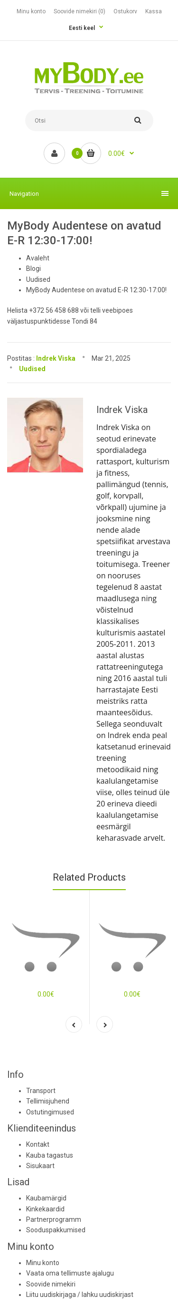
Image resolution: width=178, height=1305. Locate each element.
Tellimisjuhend (47, 1101)
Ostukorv (125, 11)
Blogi (33, 268)
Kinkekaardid (45, 1209)
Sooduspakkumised (55, 1230)
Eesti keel (82, 28)
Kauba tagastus (49, 1155)
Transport (41, 1090)
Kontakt (37, 1144)
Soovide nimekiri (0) (79, 11)
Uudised (38, 279)
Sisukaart (40, 1166)
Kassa (153, 11)
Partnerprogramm (53, 1219)
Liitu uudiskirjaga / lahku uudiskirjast (79, 1294)
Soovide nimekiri (50, 1284)
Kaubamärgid (46, 1198)
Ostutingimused (50, 1112)
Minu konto (31, 11)
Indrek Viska (55, 358)
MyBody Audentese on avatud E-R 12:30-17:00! (96, 290)
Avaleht (37, 258)
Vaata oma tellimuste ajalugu (70, 1273)
